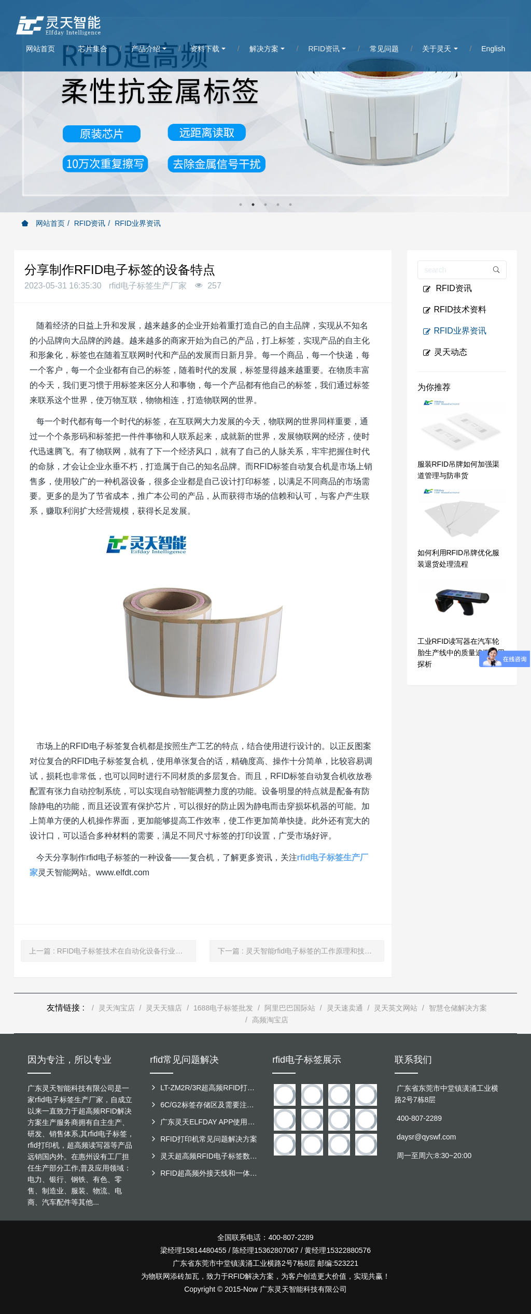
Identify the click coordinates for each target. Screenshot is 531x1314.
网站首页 (43, 223)
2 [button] (253, 204)
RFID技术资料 (454, 309)
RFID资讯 (90, 223)
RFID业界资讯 (138, 223)
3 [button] (265, 204)
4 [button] (278, 204)
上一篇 (112, 951)
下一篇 (301, 951)
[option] (265, 106)
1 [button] (240, 204)
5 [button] (290, 204)
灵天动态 (445, 352)
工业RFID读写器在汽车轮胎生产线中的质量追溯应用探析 (461, 652)
